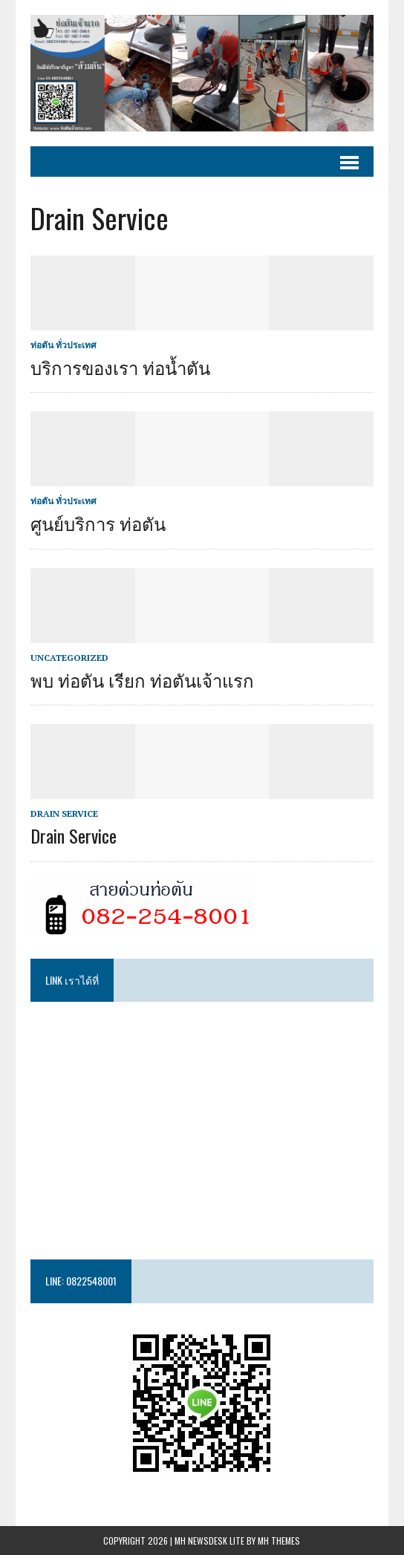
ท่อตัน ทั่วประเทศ (63, 345)
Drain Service (64, 813)
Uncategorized (69, 657)
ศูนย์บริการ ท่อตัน (98, 522)
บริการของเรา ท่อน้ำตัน (120, 366)
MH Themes (279, 1540)
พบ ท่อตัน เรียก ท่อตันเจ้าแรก (142, 679)
